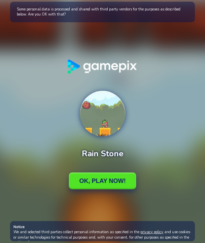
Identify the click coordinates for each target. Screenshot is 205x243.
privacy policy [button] (151, 232)
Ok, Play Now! (102, 181)
